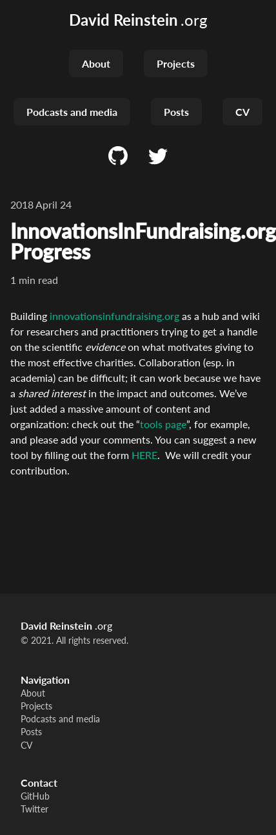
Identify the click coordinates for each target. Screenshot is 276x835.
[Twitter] (158, 157)
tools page (163, 424)
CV (242, 112)
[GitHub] (118, 157)
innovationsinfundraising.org (114, 316)
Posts (176, 112)
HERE (144, 455)
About (96, 63)
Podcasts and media (71, 112)
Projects (176, 63)
